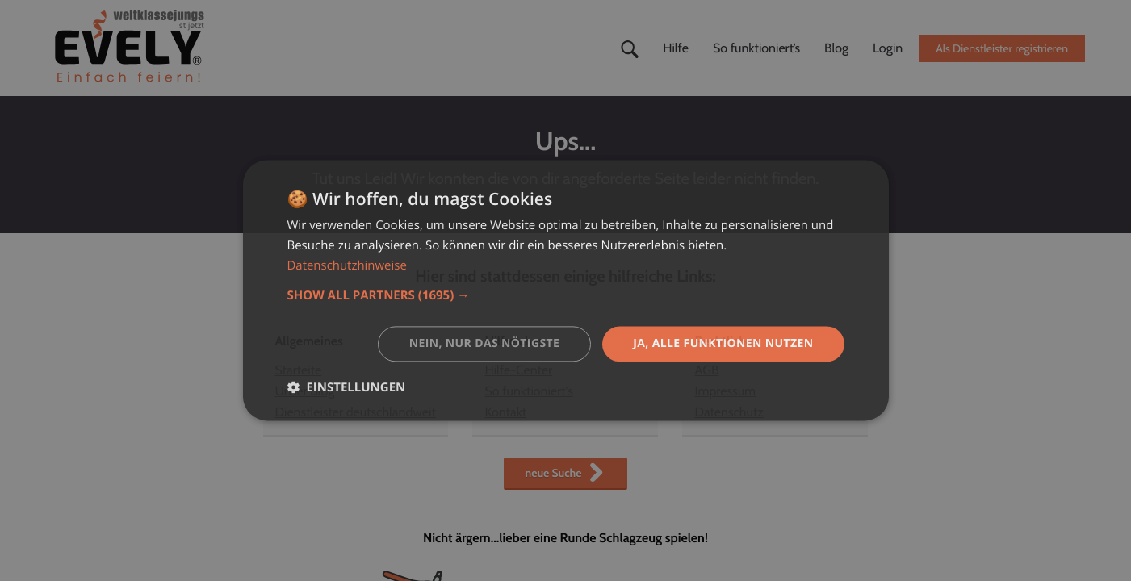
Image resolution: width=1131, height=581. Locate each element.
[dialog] (566, 290)
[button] (565, 295)
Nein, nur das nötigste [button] (483, 343)
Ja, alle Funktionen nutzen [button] (723, 343)
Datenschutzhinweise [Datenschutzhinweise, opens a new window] (347, 265)
